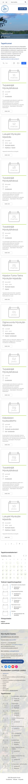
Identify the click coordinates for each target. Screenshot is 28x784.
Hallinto (4, 687)
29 (6, 563)
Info (6, 431)
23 (17, 574)
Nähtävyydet (5, 688)
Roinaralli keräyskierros (17, 726)
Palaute (3, 621)
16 (17, 570)
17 (21, 570)
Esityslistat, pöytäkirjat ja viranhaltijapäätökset (13, 680)
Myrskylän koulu (15, 604)
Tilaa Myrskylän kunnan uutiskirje (12, 661)
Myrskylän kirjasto (10, 145)
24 (21, 574)
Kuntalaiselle (8, 96)
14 (10, 570)
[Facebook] (5, 666)
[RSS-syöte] (2, 666)
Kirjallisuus (8, 147)
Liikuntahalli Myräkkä (17, 591)
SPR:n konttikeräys (16, 733)
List (18, 63)
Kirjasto (13, 147)
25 (25, 574)
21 (10, 574)
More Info (7, 111)
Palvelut (4, 685)
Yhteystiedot (5, 682)
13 (6, 570)
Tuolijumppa (14, 703)
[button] (21, 8)
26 (2, 577)
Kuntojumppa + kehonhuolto (19, 696)
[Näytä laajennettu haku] (14, 63)
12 (2, 570)
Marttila (13, 611)
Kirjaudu (20, 779)
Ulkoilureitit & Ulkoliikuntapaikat (10, 690)
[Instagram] (16, 666)
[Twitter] (9, 666)
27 (6, 577)
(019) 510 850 (12, 640)
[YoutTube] (13, 666)
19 (2, 574)
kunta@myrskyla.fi (17, 644)
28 (10, 577)
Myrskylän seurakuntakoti (18, 585)
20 (6, 574)
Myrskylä (4, 675)
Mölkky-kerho (15, 711)
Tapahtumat (5, 673)
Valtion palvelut (5, 623)
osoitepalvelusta (14, 651)
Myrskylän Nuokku (16, 598)
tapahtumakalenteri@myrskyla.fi (10, 59)
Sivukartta (9, 779)
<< (5, 544)
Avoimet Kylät (15, 740)
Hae (24, 63)
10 (21, 566)
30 (10, 563)
